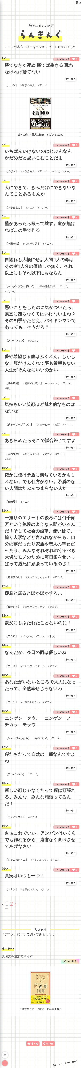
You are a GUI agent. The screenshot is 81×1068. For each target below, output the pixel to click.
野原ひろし (14, 577)
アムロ (11, 636)
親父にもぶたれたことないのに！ (38, 622)
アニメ (43, 85)
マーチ (11, 702)
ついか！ (72, 961)
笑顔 (57, 424)
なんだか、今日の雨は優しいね (35, 652)
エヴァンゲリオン (35, 607)
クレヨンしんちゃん (38, 577)
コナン (11, 889)
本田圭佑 (13, 243)
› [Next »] (16, 903)
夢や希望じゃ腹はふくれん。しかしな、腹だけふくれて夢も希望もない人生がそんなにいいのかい (40, 363)
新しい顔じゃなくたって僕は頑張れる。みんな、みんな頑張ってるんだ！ (40, 797)
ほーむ (34, 1043)
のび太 (11, 171)
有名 (8, 459)
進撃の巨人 (28, 85)
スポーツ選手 (32, 243)
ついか (50, 1043)
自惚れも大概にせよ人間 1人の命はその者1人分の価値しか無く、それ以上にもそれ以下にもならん (39, 266)
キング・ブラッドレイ (20, 286)
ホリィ (11, 666)
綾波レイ (13, 607)
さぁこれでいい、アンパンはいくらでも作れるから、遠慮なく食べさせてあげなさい (40, 840)
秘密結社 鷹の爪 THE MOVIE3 (41, 383)
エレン (11, 85)
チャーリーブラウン (19, 424)
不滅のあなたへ (31, 702)
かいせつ (71, 78)
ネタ (51, 636)
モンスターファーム (33, 666)
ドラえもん (28, 171)
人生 (66, 171)
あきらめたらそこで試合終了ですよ (40, 440)
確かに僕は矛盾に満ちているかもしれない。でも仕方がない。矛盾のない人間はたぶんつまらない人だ (40, 482)
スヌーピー (43, 424)
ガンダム (27, 636)
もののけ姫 (41, 738)
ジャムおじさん (17, 860)
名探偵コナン (29, 889)
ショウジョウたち (18, 738)
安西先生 (13, 454)
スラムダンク (32, 454)
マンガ (55, 171)
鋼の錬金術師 (47, 286)
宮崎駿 (11, 501)
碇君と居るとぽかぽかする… (33, 593)
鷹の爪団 (13, 383)
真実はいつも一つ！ (24, 875)
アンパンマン (15, 340)
